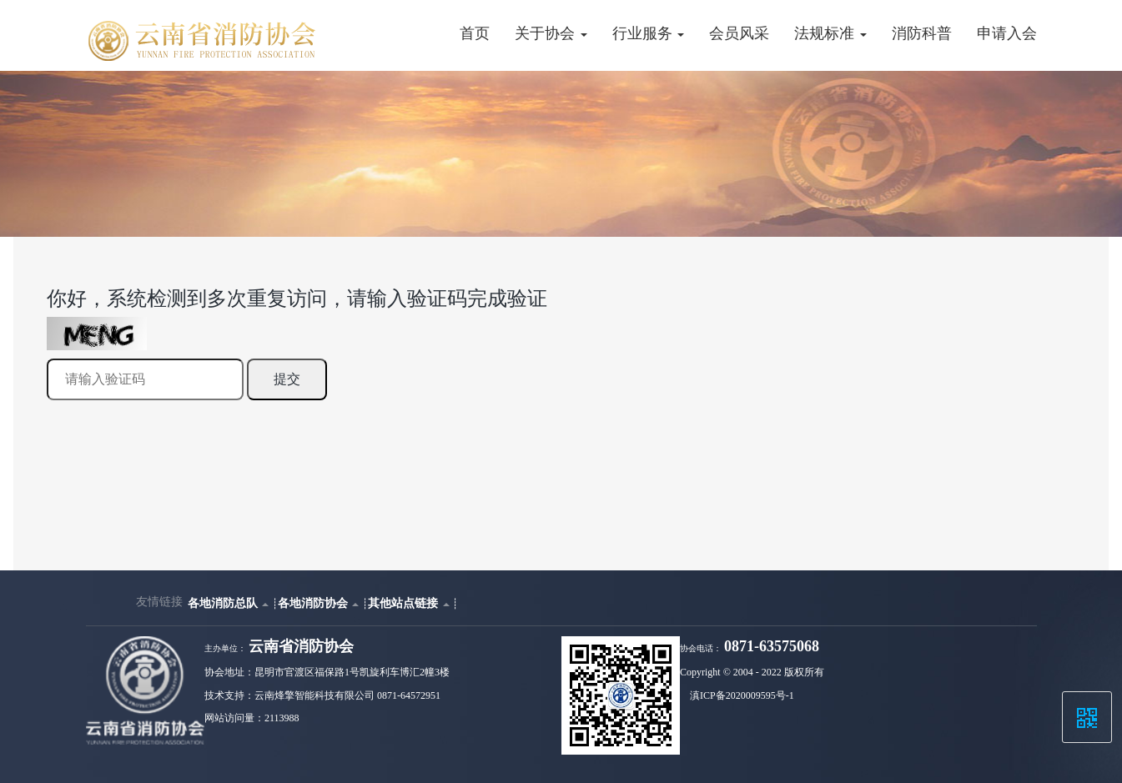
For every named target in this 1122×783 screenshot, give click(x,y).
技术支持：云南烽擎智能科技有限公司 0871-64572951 (322, 695)
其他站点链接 (410, 603)
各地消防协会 (320, 603)
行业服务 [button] (648, 33)
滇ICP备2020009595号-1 (742, 695)
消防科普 (922, 33)
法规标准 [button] (830, 33)
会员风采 (739, 33)
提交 (287, 379)
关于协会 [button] (550, 33)
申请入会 (1007, 33)
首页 (475, 33)
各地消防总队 (230, 603)
